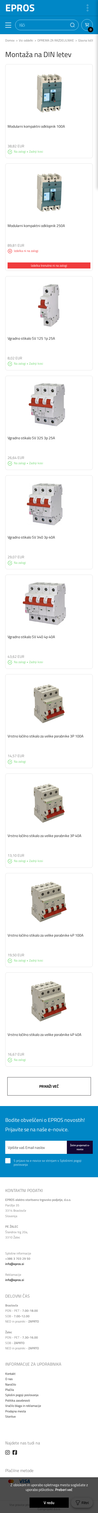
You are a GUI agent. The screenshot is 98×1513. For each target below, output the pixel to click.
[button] (72, 25)
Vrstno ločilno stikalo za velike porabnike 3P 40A (44, 835)
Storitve (10, 1416)
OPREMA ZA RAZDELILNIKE (55, 40)
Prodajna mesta (15, 1411)
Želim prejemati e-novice (80, 1147)
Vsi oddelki (26, 40)
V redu (49, 1503)
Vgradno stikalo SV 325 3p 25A (31, 438)
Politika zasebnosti (17, 1400)
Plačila (9, 1389)
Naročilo (10, 1384)
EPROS (20, 7)
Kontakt (10, 1373)
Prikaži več (49, 1086)
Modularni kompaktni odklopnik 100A (36, 126)
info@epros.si (14, 1263)
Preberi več (63, 1489)
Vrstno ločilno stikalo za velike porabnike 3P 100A (45, 736)
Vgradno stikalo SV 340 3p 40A (31, 537)
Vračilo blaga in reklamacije (23, 1405)
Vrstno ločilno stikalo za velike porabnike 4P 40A (44, 1034)
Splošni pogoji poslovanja (21, 1394)
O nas (9, 1378)
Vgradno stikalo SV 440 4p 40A (31, 636)
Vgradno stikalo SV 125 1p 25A (31, 338)
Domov (10, 40)
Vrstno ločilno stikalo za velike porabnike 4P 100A (45, 935)
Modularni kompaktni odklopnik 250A (36, 225)
